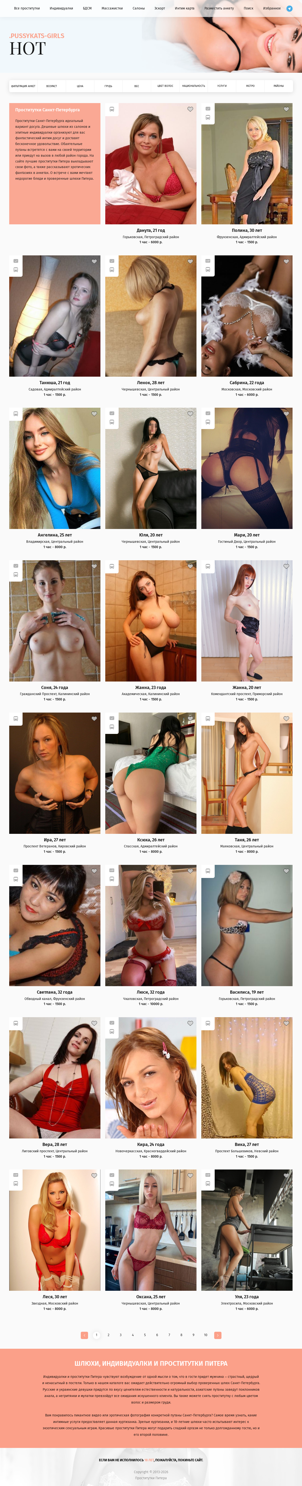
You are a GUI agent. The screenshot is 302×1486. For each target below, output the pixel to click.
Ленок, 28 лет (150, 382)
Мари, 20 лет (247, 535)
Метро (250, 86)
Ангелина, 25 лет (55, 535)
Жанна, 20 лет (247, 687)
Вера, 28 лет (54, 1144)
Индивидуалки (61, 8)
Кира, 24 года (150, 1144)
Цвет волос (165, 86)
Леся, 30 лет (55, 1296)
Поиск (248, 8)
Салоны (139, 8)
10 (205, 1335)
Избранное (272, 8)
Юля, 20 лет (151, 535)
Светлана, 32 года (55, 992)
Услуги (222, 86)
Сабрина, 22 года (247, 382)
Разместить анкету (219, 8)
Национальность (193, 86)
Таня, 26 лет (247, 840)
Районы (279, 86)
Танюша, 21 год (55, 382)
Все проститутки (27, 8)
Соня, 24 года (54, 687)
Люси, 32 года (151, 992)
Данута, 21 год (151, 230)
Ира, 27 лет (55, 840)
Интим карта (185, 8)
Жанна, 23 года (150, 687)
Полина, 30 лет (247, 230)
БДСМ (87, 8)
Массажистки (112, 8)
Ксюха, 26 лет (150, 840)
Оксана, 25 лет (150, 1296)
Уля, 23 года (247, 1296)
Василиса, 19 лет (247, 992)
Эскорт (160, 8)
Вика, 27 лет (247, 1144)
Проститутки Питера (151, 1478)
